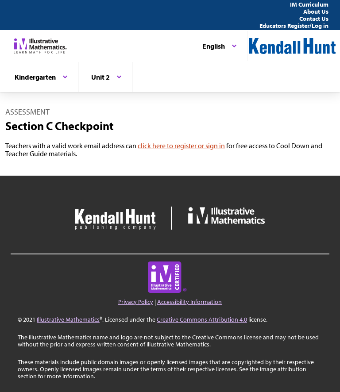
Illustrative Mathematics (68, 319)
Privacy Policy (135, 302)
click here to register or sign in (181, 145)
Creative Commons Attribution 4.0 (202, 319)
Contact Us (313, 18)
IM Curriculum (309, 4)
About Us (315, 11)
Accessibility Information (189, 302)
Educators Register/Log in (293, 25)
